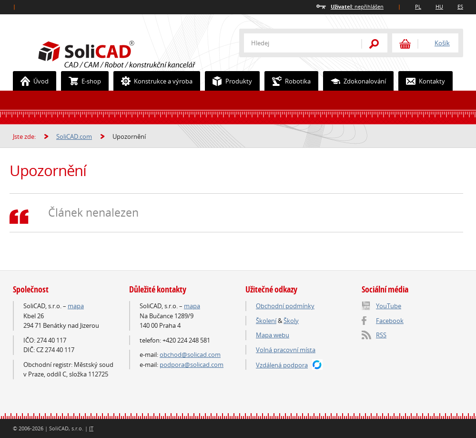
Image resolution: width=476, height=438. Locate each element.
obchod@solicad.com (190, 354)
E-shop (81, 81)
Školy (291, 320)
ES (460, 6)
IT (91, 428)
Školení (266, 320)
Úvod (31, 81)
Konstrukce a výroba (153, 81)
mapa (76, 306)
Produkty (228, 81)
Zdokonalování (355, 81)
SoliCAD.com (132, 53)
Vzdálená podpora (282, 365)
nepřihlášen (357, 6)
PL (418, 6)
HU (439, 6)
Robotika (288, 81)
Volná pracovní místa (285, 349)
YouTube (388, 306)
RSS (381, 335)
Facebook (390, 320)
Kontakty (422, 81)
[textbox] (296, 42)
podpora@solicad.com (191, 364)
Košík (442, 43)
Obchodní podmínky (285, 306)
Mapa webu (272, 335)
